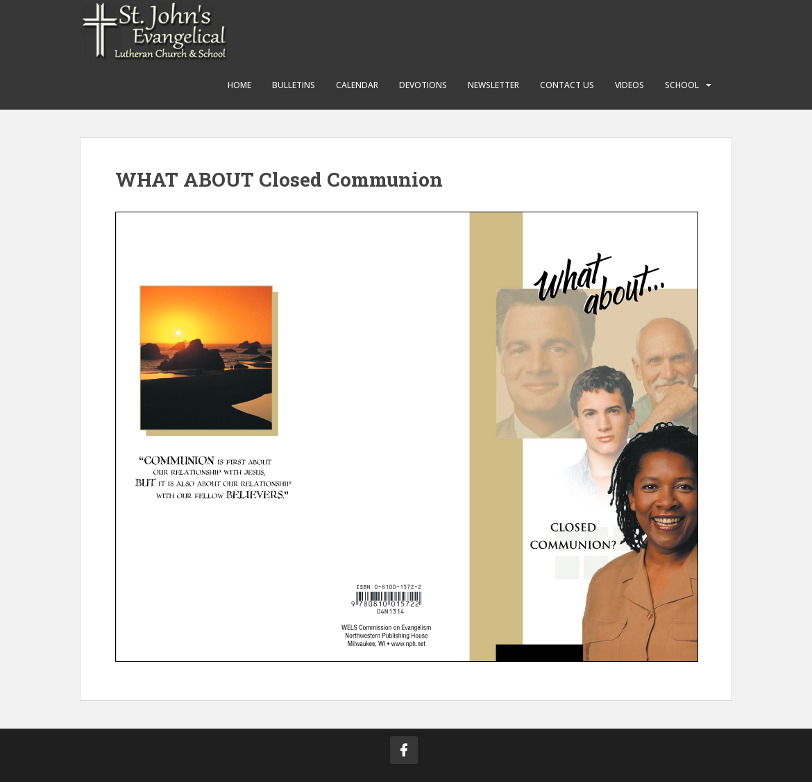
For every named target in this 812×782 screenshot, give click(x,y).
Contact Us (567, 85)
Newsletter (493, 85)
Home (239, 85)
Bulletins (293, 85)
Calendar (357, 85)
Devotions (423, 85)
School (682, 85)
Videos (629, 85)
